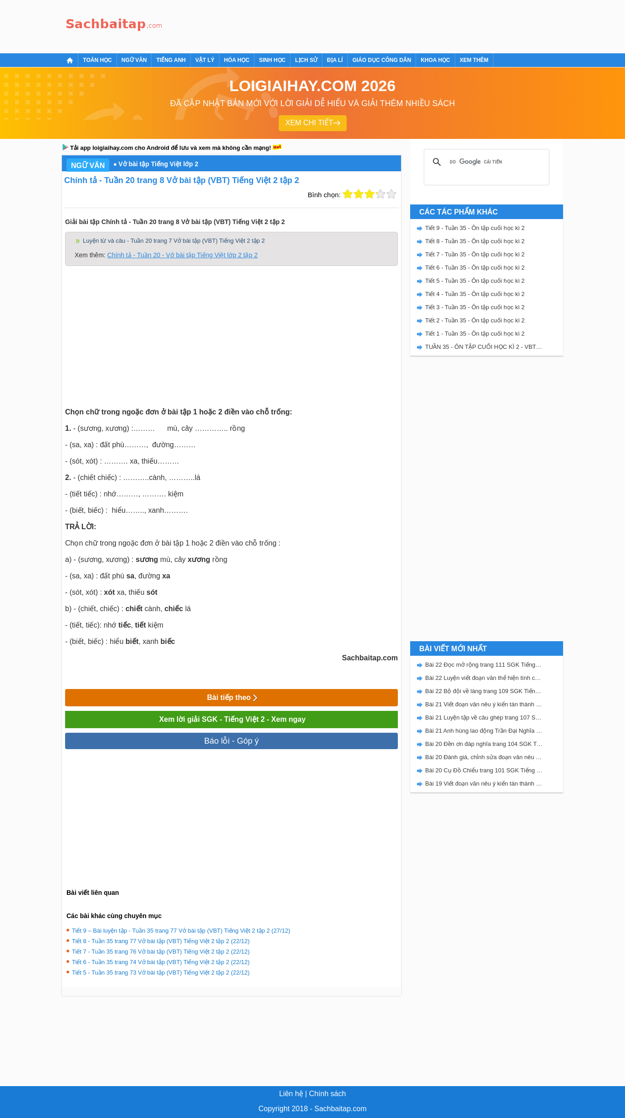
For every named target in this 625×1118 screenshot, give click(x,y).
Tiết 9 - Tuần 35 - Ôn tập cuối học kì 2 (475, 228)
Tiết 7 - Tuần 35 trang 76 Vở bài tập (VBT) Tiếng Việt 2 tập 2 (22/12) (160, 951)
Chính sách (327, 1094)
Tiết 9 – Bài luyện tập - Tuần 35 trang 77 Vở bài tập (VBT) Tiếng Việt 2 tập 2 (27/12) (181, 930)
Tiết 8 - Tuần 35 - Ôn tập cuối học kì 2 (475, 241)
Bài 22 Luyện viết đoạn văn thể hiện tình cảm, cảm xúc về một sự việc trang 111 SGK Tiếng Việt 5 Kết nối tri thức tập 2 (484, 677)
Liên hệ (291, 1094)
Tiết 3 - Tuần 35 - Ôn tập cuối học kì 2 (475, 307)
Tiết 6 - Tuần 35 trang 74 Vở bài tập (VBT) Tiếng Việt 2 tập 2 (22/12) (160, 962)
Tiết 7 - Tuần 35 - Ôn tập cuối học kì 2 (475, 254)
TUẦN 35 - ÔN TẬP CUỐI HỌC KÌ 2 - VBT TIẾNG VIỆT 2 (484, 346)
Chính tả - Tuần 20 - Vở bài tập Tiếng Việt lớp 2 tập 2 (182, 255)
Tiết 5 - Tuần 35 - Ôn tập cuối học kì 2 (475, 280)
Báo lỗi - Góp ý (231, 740)
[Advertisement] (332, 25)
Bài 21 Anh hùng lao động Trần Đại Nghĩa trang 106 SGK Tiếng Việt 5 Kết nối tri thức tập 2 (484, 730)
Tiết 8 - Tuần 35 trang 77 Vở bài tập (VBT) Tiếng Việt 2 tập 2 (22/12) (160, 941)
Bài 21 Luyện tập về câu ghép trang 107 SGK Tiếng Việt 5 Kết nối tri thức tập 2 (484, 717)
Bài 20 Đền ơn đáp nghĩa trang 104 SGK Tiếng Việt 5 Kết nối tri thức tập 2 (484, 743)
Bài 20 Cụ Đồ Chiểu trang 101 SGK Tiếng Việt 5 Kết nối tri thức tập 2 (484, 770)
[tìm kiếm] (485, 162)
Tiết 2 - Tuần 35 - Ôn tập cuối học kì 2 (475, 320)
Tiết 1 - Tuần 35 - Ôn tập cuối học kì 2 (475, 333)
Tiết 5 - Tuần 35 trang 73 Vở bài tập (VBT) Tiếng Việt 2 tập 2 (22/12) (160, 972)
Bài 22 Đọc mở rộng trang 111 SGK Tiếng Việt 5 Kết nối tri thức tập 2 (484, 664)
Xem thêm (474, 60)
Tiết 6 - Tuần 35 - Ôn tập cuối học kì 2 (475, 267)
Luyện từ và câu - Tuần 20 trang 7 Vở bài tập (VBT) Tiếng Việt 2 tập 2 (174, 240)
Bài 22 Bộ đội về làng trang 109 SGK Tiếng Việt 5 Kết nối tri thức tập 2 (484, 691)
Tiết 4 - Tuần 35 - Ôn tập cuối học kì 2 (475, 294)
